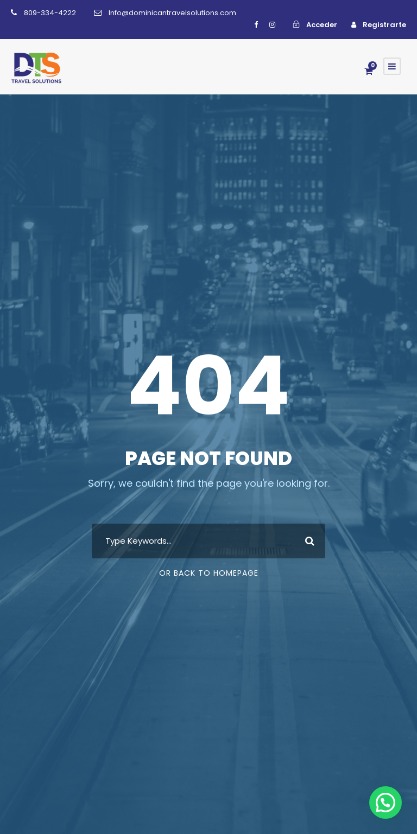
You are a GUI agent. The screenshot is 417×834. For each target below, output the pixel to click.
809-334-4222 (50, 13)
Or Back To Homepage (208, 573)
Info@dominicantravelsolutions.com (172, 13)
